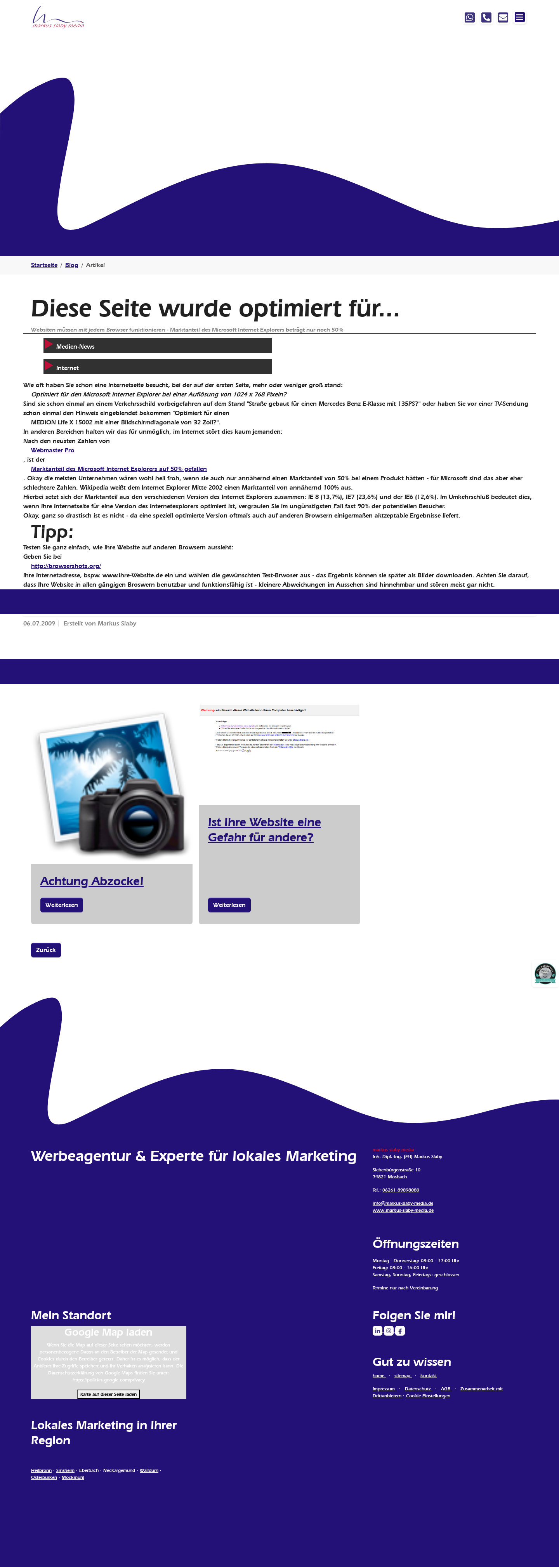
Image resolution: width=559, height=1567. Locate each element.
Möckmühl (73, 1477)
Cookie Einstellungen (428, 1395)
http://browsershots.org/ (66, 566)
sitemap (403, 1375)
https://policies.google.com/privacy (109, 1380)
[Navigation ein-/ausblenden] (519, 17)
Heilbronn (41, 1470)
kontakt (428, 1375)
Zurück (46, 950)
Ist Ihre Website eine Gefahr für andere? (264, 829)
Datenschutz (418, 1389)
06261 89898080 (400, 1190)
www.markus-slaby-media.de (403, 1210)
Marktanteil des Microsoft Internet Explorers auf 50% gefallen (119, 469)
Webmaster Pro (53, 450)
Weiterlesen (61, 905)
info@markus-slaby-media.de (403, 1203)
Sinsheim (65, 1470)
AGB (446, 1389)
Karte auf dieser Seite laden (108, 1394)
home (379, 1375)
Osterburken (44, 1477)
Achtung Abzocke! (92, 881)
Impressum (384, 1389)
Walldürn (149, 1470)
